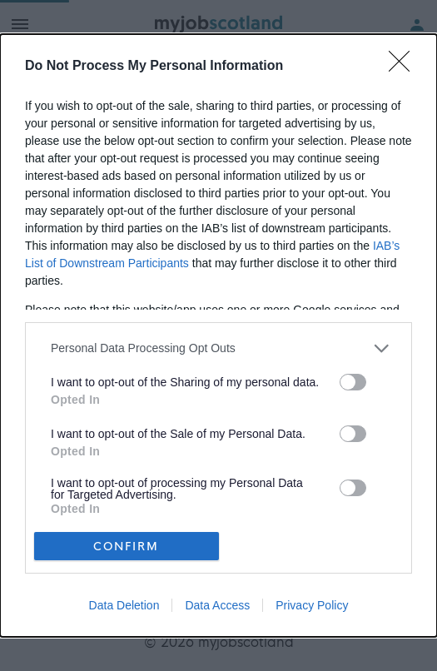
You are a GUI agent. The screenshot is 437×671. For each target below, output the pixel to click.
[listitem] (218, 348)
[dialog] (218, 336)
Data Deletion (124, 605)
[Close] (404, 66)
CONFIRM (126, 546)
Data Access (217, 605)
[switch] (353, 382)
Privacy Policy (312, 605)
